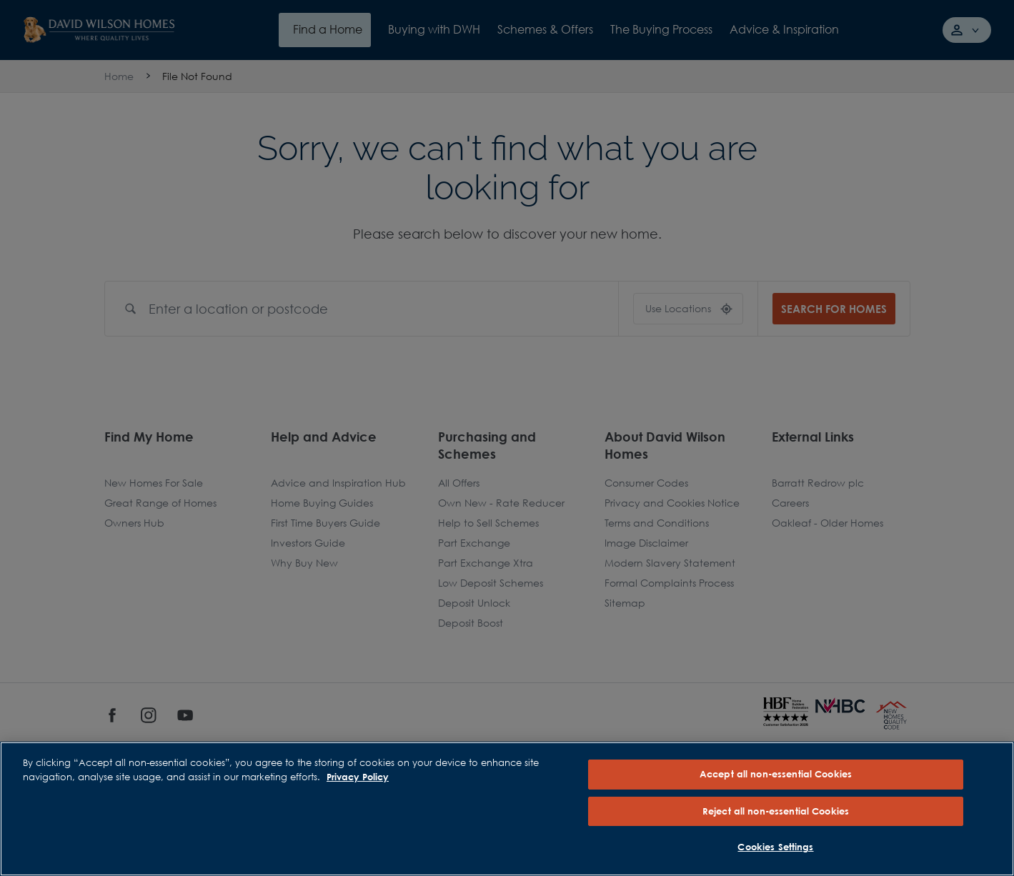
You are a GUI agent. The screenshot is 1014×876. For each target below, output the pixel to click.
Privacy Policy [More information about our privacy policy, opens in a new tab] (358, 776)
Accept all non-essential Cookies (776, 774)
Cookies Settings (775, 846)
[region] (507, 809)
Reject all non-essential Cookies (775, 811)
